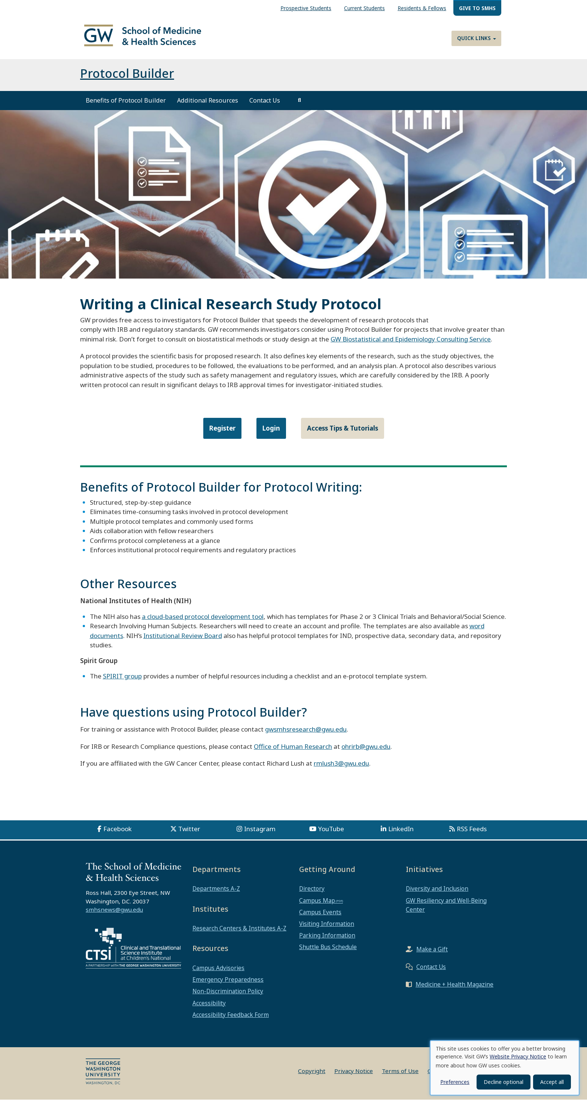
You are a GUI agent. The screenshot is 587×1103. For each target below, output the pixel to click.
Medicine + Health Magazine (454, 987)
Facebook (117, 832)
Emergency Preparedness (228, 983)
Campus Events (320, 915)
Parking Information (327, 938)
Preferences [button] (454, 1081)
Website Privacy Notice (518, 1056)
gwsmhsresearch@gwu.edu (306, 732)
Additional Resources (207, 104)
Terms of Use (400, 1074)
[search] (299, 103)
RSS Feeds (472, 832)
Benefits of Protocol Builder (126, 104)
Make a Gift (432, 952)
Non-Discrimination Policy (227, 994)
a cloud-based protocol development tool (203, 619)
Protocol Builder (127, 77)
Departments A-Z (216, 892)
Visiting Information (326, 927)
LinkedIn (401, 832)
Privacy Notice (353, 1074)
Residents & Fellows (422, 8)
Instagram (260, 832)
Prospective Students (305, 8)
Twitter (189, 832)
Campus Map (317, 903)
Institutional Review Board (182, 638)
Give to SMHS (477, 8)
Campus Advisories (218, 971)
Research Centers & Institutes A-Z (239, 931)
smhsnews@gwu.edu (114, 913)
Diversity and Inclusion (437, 892)
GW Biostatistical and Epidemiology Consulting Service (411, 342)
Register (222, 431)
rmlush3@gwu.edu (341, 766)
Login (271, 431)
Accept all (552, 1081)
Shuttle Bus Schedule (328, 950)
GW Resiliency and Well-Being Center (446, 908)
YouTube (331, 832)
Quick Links (476, 38)
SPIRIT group (122, 679)
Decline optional (503, 1081)
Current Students (364, 8)
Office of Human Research (293, 749)
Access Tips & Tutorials (342, 431)
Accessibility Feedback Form (230, 1018)
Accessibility (209, 1006)
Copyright (311, 1074)
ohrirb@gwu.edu (365, 749)
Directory (312, 892)
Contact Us (264, 104)
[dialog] (505, 1068)
